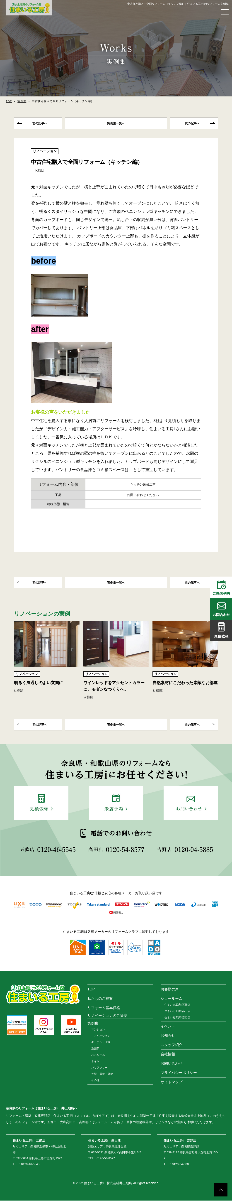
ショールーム (171, 999)
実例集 (22, 101)
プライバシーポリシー (179, 1073)
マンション (98, 1030)
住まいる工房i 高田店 (177, 1011)
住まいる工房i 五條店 (177, 1005)
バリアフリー (99, 1068)
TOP (9, 101)
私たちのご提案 (100, 999)
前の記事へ (40, 123)
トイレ (95, 1061)
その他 (95, 1080)
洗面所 (95, 1049)
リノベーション (45, 151)
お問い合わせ (171, 1064)
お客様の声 (170, 990)
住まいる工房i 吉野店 (177, 1017)
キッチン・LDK (100, 1042)
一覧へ (116, 123)
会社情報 (168, 1054)
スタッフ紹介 (171, 1045)
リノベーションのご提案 (107, 1016)
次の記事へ (192, 123)
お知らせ (168, 1036)
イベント (168, 1027)
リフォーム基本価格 (103, 1008)
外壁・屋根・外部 (102, 1074)
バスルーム (98, 1055)
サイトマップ (171, 1082)
